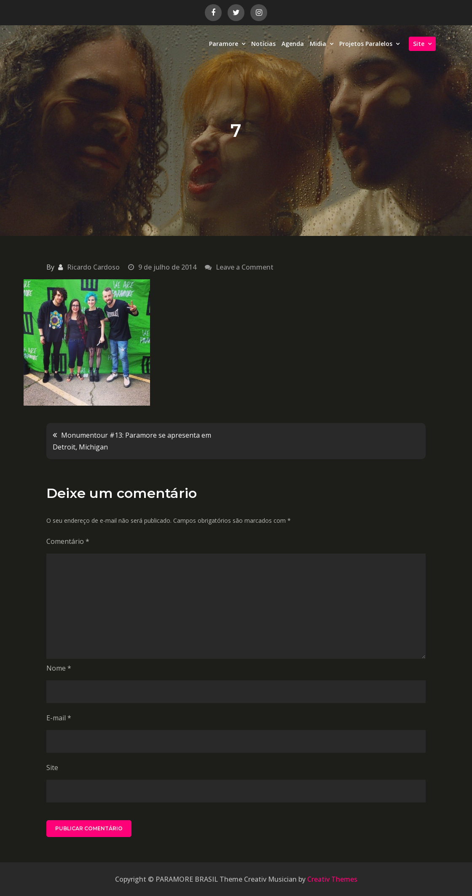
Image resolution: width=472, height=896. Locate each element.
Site (418, 44)
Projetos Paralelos (365, 44)
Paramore (223, 44)
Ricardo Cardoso (93, 267)
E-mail (58, 717)
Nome (58, 668)
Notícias (263, 44)
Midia (318, 44)
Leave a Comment (245, 267)
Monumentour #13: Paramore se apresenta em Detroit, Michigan (132, 441)
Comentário (67, 541)
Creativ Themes (332, 879)
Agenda (293, 44)
